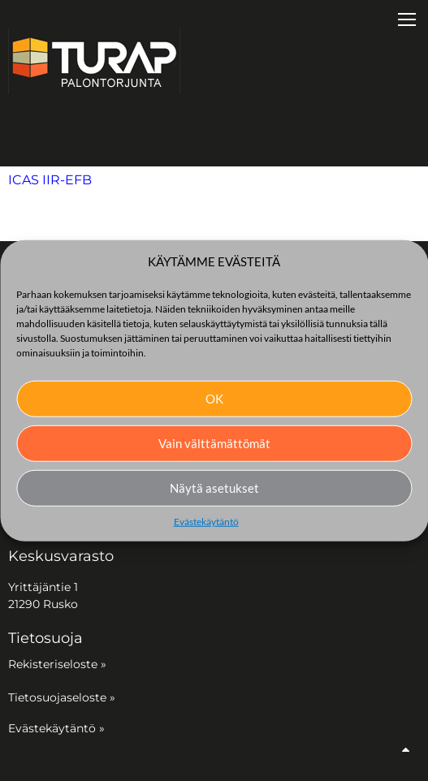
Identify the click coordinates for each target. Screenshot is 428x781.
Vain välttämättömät (214, 443)
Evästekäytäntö (206, 521)
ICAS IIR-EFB (50, 180)
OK (214, 398)
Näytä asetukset (214, 488)
